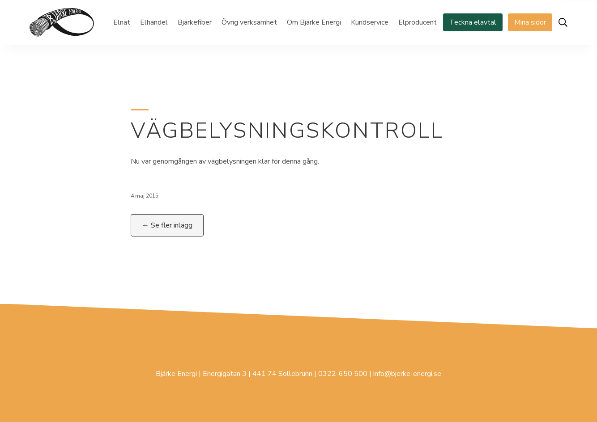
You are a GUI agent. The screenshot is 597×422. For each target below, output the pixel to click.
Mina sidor (530, 22)
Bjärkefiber (195, 22)
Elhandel (154, 22)
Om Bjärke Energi (314, 22)
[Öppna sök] (563, 22)
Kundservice (369, 22)
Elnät (121, 22)
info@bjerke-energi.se (407, 374)
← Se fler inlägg (167, 225)
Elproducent (417, 22)
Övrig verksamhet (249, 22)
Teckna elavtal (472, 22)
